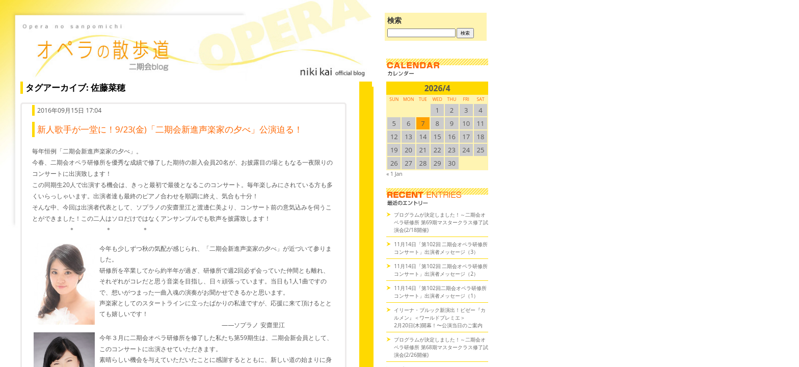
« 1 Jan (394, 173)
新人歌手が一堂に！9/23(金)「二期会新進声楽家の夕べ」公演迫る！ (170, 129)
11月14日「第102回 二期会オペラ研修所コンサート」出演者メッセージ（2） (441, 270)
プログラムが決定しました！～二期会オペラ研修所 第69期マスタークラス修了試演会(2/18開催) (441, 222)
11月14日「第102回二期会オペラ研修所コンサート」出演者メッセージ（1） (440, 291)
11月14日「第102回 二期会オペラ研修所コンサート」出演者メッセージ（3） (441, 248)
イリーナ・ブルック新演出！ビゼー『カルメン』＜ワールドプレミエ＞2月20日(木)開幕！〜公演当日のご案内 (440, 317)
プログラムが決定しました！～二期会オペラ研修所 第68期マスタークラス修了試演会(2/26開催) (441, 347)
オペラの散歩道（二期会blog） (193, 48)
